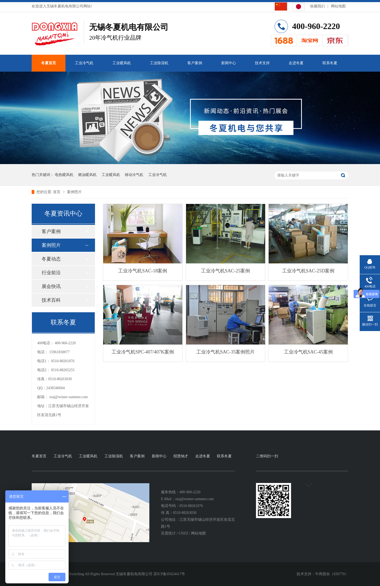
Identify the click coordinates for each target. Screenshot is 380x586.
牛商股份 (322, 574)
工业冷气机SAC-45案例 (308, 352)
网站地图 (338, 6)
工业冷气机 (84, 63)
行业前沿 (51, 272)
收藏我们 (317, 6)
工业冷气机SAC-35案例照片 (225, 352)
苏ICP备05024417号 (169, 574)
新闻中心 (228, 63)
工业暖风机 (121, 63)
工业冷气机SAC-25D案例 (308, 270)
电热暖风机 (64, 175)
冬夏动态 (51, 259)
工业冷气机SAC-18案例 (142, 270)
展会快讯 (51, 286)
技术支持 (262, 63)
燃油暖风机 (87, 175)
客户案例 (194, 63)
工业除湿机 (159, 63)
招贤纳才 (180, 456)
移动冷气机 (134, 175)
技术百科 (51, 300)
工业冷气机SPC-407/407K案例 (143, 352)
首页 (57, 192)
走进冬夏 (296, 63)
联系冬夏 (329, 63)
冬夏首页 (48, 63)
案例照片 (74, 192)
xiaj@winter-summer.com (68, 397)
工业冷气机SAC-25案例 (225, 270)
